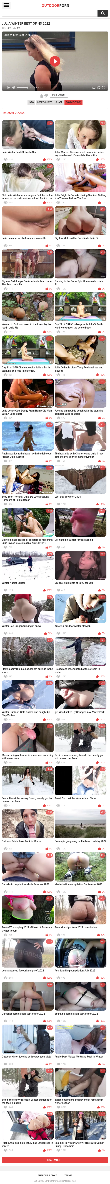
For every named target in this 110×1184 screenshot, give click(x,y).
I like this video (41, 96)
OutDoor (55, 5)
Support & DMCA (47, 1175)
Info (31, 102)
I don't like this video (46, 96)
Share (59, 102)
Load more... (55, 1160)
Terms (68, 1175)
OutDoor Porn (51, 1181)
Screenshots (44, 102)
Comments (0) (73, 102)
